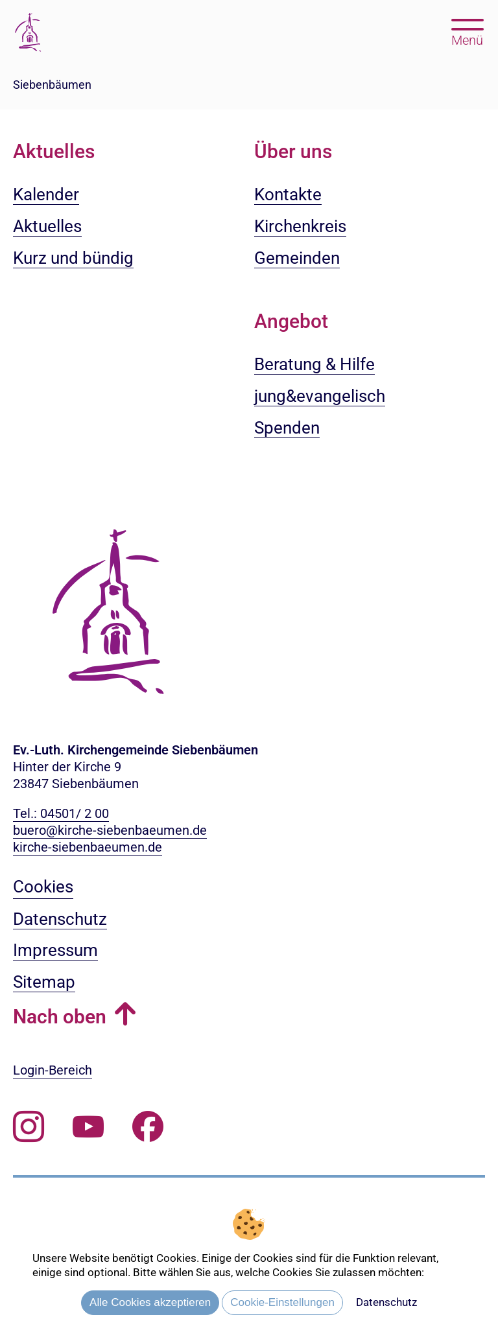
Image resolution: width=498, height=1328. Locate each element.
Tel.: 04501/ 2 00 (61, 813)
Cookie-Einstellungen (282, 1302)
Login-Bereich (52, 1070)
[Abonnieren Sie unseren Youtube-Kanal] (88, 1127)
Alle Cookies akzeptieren (150, 1302)
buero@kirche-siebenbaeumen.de (110, 830)
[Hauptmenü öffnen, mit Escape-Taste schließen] (467, 31)
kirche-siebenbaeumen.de (87, 847)
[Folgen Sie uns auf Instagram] (28, 1127)
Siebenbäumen (52, 84)
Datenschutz (386, 1302)
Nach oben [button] (59, 1016)
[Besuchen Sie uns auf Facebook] (147, 1127)
